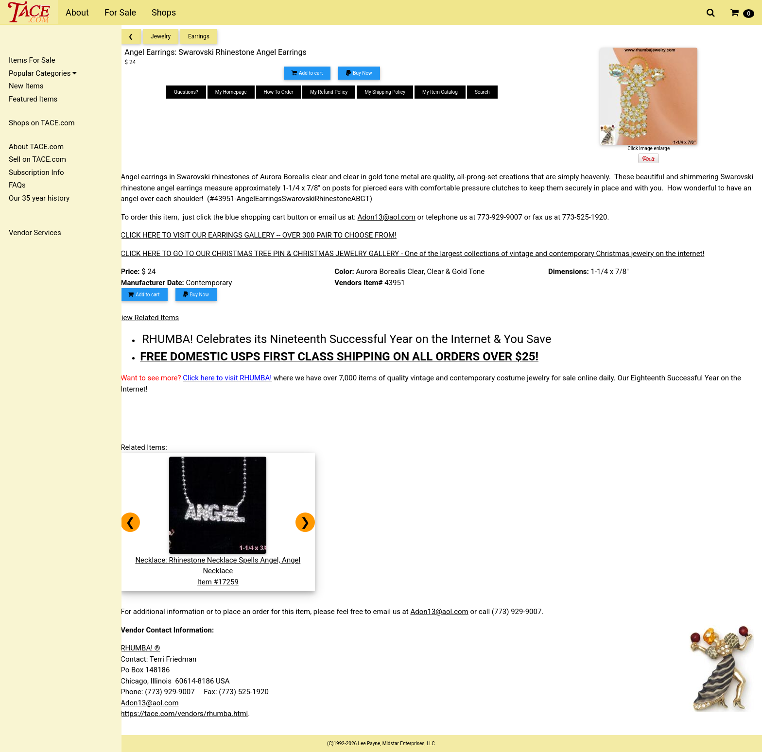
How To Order (284, 92)
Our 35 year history (39, 198)
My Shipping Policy (390, 92)
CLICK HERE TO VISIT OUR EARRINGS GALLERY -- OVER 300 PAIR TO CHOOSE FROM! (267, 235)
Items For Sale (32, 60)
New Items (26, 86)
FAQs (17, 185)
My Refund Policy (334, 92)
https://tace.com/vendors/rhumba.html (193, 713)
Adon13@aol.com (395, 217)
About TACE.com (36, 146)
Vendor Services (35, 232)
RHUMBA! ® (149, 648)
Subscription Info (36, 172)
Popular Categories (43, 73)
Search (488, 92)
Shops (164, 12)
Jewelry (169, 36)
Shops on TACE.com (42, 123)
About (77, 12)
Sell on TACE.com (37, 159)
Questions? (192, 92)
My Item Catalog (446, 92)
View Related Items (156, 317)
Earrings (207, 36)
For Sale (120, 12)
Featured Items (33, 99)
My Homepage (237, 92)
